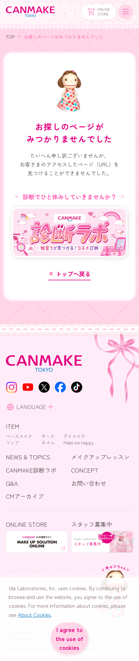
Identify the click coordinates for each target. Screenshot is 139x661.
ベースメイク (19, 436)
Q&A (12, 483)
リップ (12, 442)
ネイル (48, 442)
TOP (10, 36)
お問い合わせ (88, 483)
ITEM (12, 426)
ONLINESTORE (98, 11)
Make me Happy (79, 442)
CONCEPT (84, 470)
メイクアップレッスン (100, 456)
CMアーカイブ (25, 496)
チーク (47, 436)
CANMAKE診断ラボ (31, 470)
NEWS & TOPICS (28, 456)
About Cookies (34, 615)
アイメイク (74, 436)
